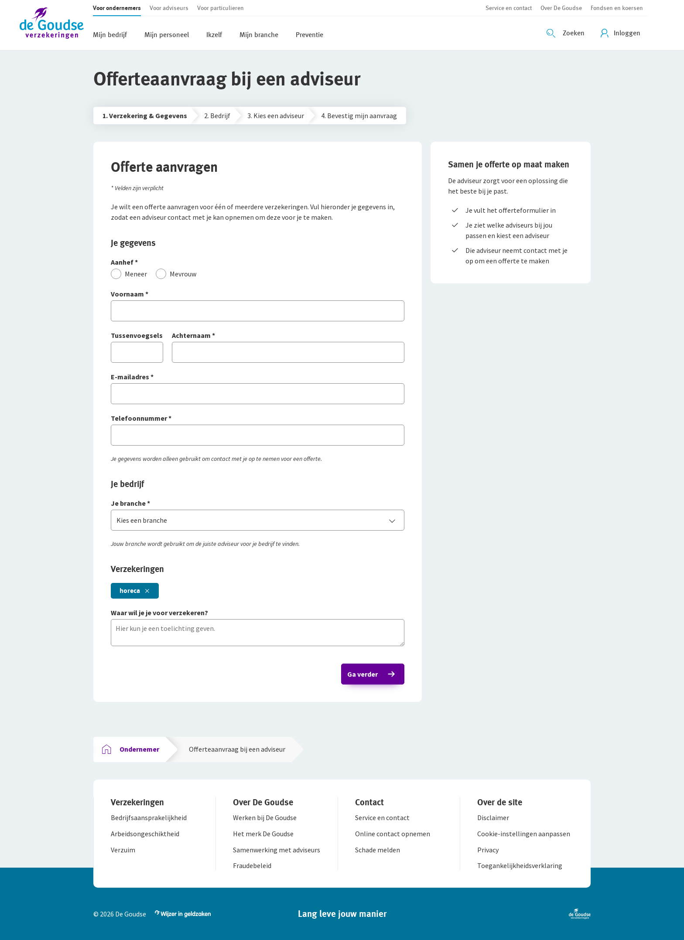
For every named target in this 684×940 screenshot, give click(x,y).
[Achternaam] (288, 336)
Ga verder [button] (362, 674)
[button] (56, 25)
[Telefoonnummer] (257, 419)
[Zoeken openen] (566, 33)
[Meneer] (129, 274)
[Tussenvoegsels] (137, 336)
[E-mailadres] (257, 377)
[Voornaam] (257, 294)
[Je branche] (257, 504)
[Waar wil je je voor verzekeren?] (257, 613)
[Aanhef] (257, 263)
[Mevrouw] (176, 274)
